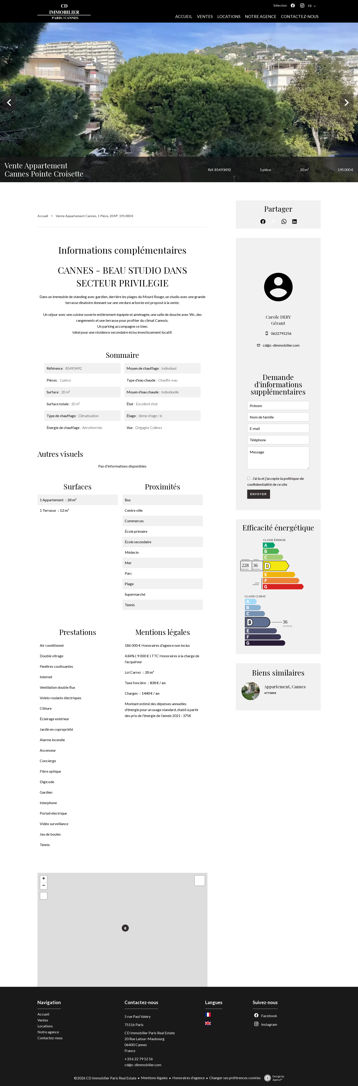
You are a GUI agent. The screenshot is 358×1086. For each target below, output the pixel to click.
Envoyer (258, 494)
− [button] (43, 885)
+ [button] (43, 879)
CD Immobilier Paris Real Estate (150, 1033)
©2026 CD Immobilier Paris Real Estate (105, 1078)
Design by (273, 1078)
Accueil (42, 216)
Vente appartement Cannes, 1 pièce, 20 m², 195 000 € (94, 216)
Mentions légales (154, 1078)
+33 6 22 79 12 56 (139, 1059)
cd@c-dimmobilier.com (281, 345)
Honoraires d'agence (188, 1078)
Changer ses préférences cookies (235, 1078)
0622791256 (281, 333)
